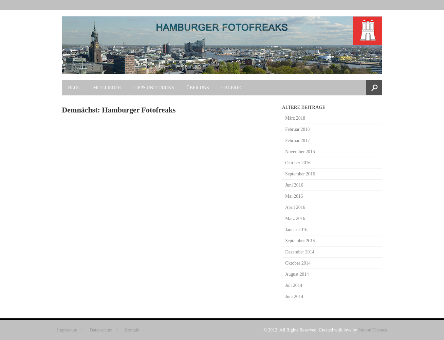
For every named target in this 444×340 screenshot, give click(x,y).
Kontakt (131, 330)
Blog (74, 87)
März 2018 (295, 118)
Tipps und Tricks (154, 87)
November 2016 (300, 151)
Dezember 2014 (299, 252)
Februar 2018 (297, 129)
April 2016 (295, 207)
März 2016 (295, 218)
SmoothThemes (372, 330)
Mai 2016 (294, 196)
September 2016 (300, 173)
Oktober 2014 (297, 263)
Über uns (197, 87)
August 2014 (297, 274)
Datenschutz (101, 330)
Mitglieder (107, 87)
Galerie (231, 87)
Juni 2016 (294, 185)
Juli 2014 (293, 285)
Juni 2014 (294, 296)
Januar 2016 (296, 229)
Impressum (67, 330)
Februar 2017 (297, 140)
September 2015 (300, 240)
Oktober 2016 (297, 162)
